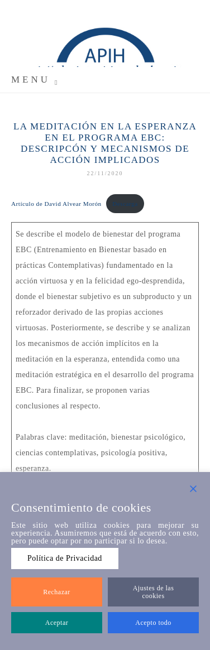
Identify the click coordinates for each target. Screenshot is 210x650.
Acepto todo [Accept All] (153, 623)
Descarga (124, 203)
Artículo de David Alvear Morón (56, 203)
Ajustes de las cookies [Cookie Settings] (153, 592)
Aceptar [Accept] (56, 623)
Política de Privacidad (64, 558)
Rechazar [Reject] (56, 592)
